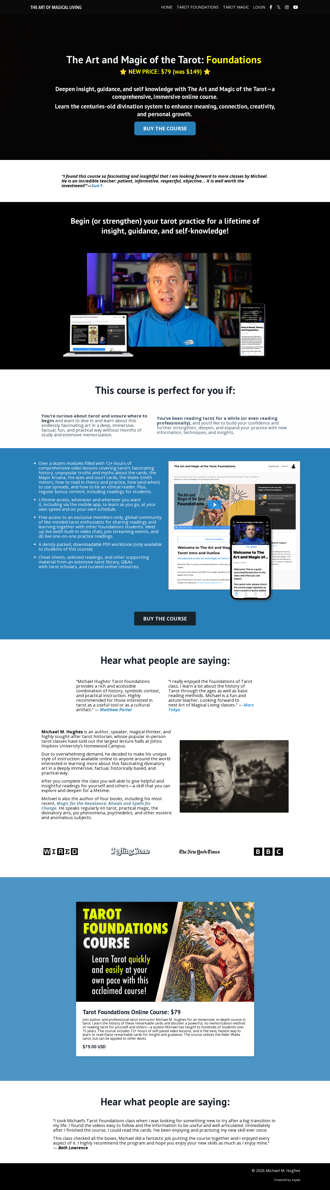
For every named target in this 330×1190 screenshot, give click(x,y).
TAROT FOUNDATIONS (198, 7)
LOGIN (259, 7)
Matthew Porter (116, 709)
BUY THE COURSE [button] (165, 128)
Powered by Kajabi (287, 1180)
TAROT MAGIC (236, 7)
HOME (166, 7)
